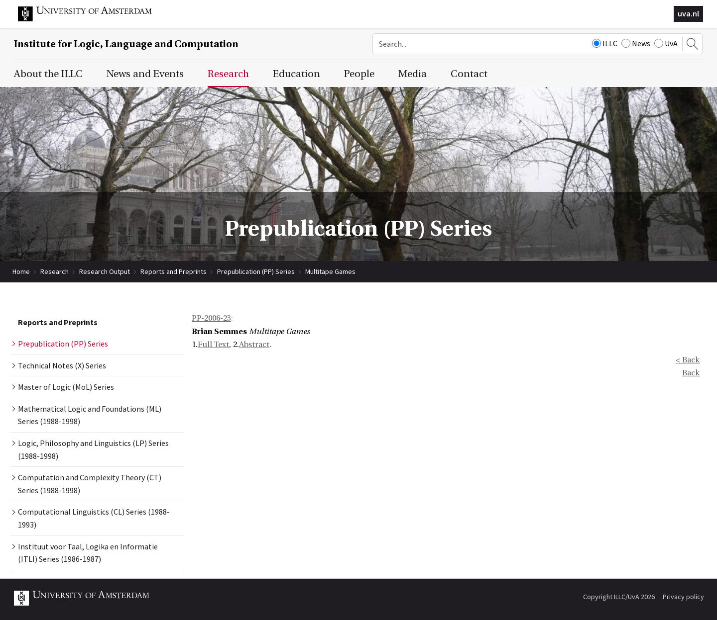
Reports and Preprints (173, 271)
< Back (688, 359)
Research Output (104, 271)
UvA (666, 43)
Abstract (254, 344)
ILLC (604, 43)
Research (54, 271)
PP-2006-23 (211, 318)
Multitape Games (330, 271)
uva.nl (688, 13)
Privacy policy (683, 596)
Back (691, 372)
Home (21, 271)
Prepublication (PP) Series (256, 271)
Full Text (213, 344)
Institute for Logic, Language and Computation (126, 44)
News (635, 43)
